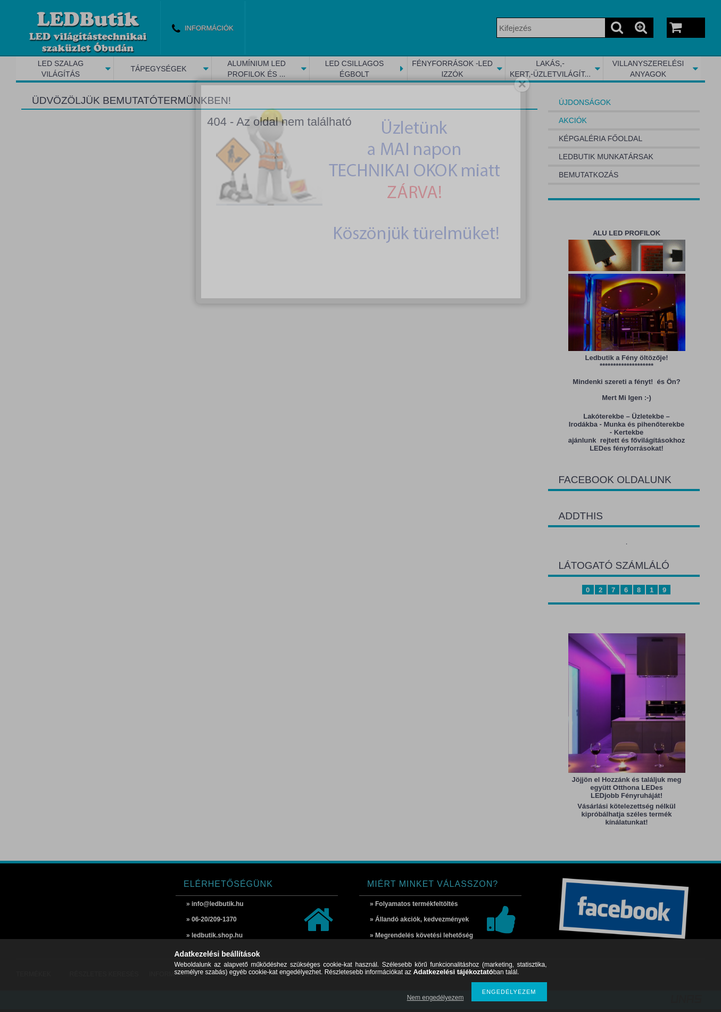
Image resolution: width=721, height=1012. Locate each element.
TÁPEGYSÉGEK (158, 68)
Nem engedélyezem (435, 997)
